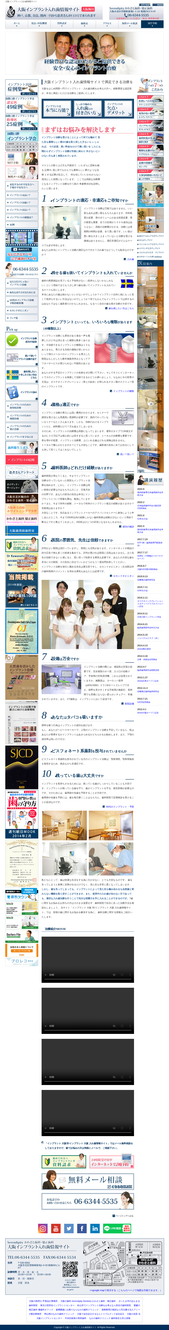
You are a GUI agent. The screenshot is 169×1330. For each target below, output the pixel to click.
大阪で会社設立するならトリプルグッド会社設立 (100, 1314)
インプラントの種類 (123, 391)
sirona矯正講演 (144, 649)
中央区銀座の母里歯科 (75, 1318)
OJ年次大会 (142, 519)
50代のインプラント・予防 (120, 806)
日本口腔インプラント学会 (149, 617)
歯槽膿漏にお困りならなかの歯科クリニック (77, 1309)
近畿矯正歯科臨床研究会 (148, 691)
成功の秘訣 (128, 526)
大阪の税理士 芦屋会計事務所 (43, 1301)
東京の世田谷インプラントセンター (57, 1305)
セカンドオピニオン (123, 576)
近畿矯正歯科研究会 (146, 580)
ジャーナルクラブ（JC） (148, 638)
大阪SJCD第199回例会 (147, 569)
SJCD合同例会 (143, 702)
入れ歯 (130, 259)
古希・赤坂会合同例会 (147, 659)
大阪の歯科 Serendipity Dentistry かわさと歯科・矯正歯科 (88, 1301)
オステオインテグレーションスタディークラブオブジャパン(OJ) (150, 603)
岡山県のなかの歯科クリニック (59, 1314)
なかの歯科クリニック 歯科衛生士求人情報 (110, 1318)
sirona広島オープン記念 (148, 681)
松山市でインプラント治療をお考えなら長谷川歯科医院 (104, 1305)
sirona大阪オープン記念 (148, 713)
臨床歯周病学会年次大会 (148, 628)
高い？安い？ (127, 454)
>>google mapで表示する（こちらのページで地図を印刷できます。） (126, 1290)
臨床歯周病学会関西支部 (148, 670)
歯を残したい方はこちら (121, 308)
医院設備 (129, 703)
